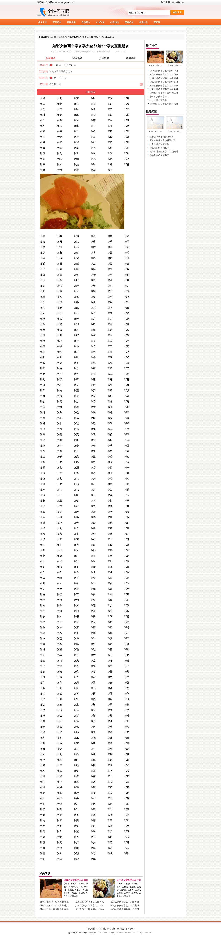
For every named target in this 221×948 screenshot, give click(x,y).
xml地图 (120, 929)
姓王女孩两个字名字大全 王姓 (89, 905)
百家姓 (157, 22)
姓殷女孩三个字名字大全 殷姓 (164, 104)
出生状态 (43, 65)
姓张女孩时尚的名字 (159, 148)
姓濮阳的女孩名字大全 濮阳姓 (164, 93)
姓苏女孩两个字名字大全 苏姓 (89, 902)
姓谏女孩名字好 (155, 131)
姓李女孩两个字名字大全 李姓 (54, 902)
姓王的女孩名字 (174, 65)
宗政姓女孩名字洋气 (159, 96)
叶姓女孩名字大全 (158, 100)
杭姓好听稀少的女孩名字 (161, 137)
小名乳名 (100, 22)
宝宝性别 (43, 78)
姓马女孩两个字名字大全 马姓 (125, 909)
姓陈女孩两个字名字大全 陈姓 (125, 902)
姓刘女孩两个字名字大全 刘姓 (125, 905)
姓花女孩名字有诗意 (159, 144)
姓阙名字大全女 (174, 131)
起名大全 (180, 2)
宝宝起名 (57, 22)
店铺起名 (129, 22)
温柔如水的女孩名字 (159, 155)
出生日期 (43, 84)
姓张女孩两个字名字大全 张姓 (54, 905)
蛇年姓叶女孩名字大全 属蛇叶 (164, 151)
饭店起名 (143, 22)
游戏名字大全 (167, 2)
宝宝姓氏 (43, 71)
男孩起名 (71, 22)
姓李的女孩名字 (155, 65)
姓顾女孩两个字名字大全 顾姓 (89, 909)
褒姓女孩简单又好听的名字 (162, 140)
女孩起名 (85, 22)
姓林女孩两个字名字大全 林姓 (54, 909)
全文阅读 (73, 896)
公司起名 (114, 22)
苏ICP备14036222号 (77, 932)
